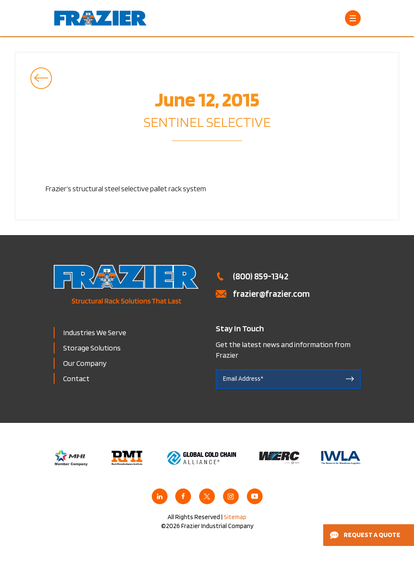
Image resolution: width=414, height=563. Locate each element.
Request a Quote (365, 535)
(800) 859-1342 (260, 276)
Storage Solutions (92, 347)
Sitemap (235, 517)
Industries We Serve (94, 332)
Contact (76, 378)
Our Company (85, 363)
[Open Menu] (353, 18)
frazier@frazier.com (271, 293)
